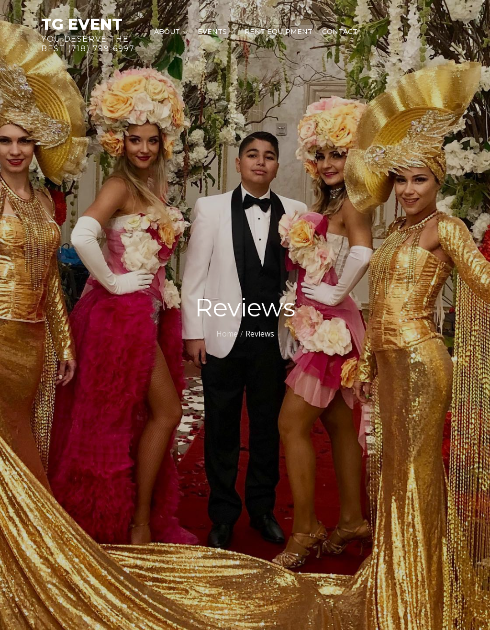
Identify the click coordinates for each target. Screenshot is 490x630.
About (171, 31)
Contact (339, 31)
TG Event (81, 24)
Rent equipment (278, 31)
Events (216, 31)
